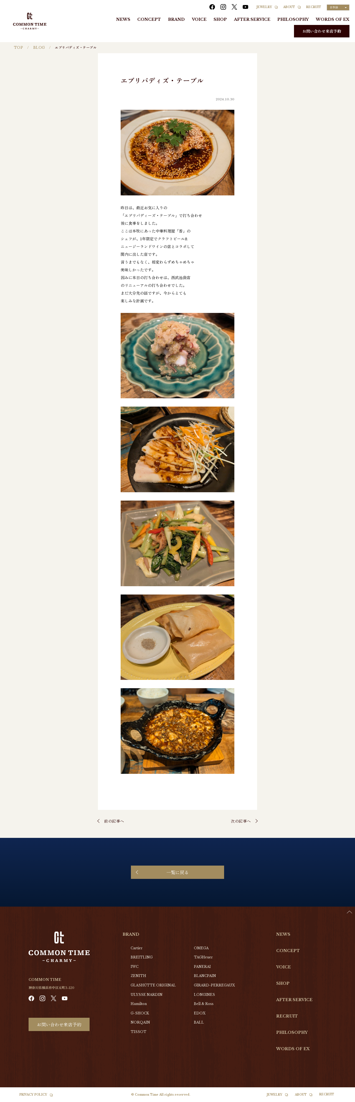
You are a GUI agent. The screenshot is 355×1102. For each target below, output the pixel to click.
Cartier (137, 948)
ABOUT (289, 7)
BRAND (176, 19)
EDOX (200, 1013)
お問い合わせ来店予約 (321, 31)
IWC (134, 967)
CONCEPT (149, 19)
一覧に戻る (177, 872)
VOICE (199, 19)
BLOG (39, 47)
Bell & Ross (204, 1004)
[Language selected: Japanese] (338, 7)
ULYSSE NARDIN (147, 995)
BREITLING (142, 957)
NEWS (123, 19)
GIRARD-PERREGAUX (214, 985)
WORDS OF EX (332, 19)
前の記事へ (114, 821)
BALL (199, 1022)
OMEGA (201, 948)
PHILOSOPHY (293, 19)
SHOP (220, 19)
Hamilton (139, 1004)
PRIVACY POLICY (33, 1094)
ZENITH (138, 976)
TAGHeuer (203, 957)
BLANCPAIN (205, 976)
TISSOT (138, 1032)
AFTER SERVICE (252, 19)
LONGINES (204, 995)
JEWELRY (264, 7)
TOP (18, 47)
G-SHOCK (140, 1013)
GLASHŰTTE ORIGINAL (153, 985)
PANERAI (202, 967)
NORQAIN (140, 1022)
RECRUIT (313, 7)
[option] (341, 1098)
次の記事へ (241, 821)
